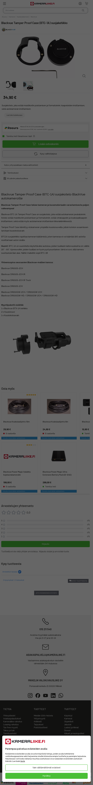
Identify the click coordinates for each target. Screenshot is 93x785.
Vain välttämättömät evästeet (46, 767)
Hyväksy (46, 776)
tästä (22, 761)
